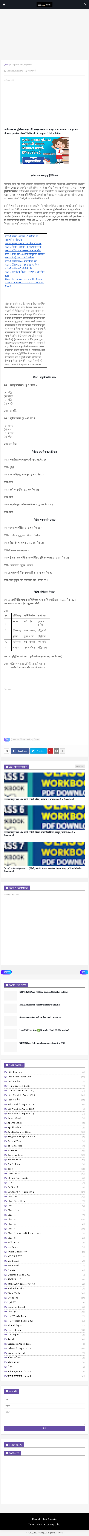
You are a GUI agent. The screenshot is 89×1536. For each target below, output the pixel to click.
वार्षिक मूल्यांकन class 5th (46, 1371)
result (46, 1339)
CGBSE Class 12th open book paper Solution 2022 (42, 1043)
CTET (46, 1183)
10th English (46, 1072)
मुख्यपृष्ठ (7, 65)
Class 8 (46, 1238)
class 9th (46, 1311)
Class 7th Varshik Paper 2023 (46, 1233)
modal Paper (46, 1325)
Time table (46, 1293)
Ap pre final (46, 1123)
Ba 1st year (46, 1150)
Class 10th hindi (46, 1201)
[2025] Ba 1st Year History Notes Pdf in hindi (39, 1005)
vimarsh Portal (46, 1353)
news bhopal (46, 1330)
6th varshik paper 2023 (46, 1109)
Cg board (46, 1187)
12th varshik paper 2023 (46, 1095)
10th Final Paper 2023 (46, 1077)
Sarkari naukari (46, 1288)
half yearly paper (46, 1316)
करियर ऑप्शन (46, 1357)
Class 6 (46, 1224)
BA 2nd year (46, 1141)
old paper (46, 1334)
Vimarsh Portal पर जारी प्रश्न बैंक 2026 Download (40, 1018)
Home (31, 1524)
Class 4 (46, 1215)
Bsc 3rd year (46, 1164)
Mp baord (46, 1261)
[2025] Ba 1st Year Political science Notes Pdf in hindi (43, 992)
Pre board (46, 1265)
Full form (46, 1242)
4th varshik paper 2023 (46, 1104)
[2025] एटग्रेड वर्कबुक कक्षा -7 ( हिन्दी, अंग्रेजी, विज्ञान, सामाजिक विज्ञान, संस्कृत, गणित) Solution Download (43, 870)
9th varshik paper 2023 (46, 1114)
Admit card (46, 1118)
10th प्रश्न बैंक (46, 1081)
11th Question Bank (46, 1086)
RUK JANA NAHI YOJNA (46, 1284)
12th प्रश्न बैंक (46, 1100)
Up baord (46, 1298)
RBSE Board (46, 1279)
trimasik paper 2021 (46, 1344)
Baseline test (46, 1155)
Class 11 (46, 1206)
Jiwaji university (46, 1252)
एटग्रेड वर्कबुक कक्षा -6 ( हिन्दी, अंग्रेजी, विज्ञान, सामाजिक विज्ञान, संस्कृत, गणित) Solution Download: (39, 833)
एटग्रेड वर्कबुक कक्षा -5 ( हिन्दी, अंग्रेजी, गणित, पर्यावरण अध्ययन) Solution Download (39, 799)
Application (46, 1127)
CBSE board (46, 1173)
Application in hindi (46, 1132)
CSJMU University (46, 1178)
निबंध (46, 1367)
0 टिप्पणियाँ (32, 71)
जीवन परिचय (46, 1362)
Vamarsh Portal (46, 1307)
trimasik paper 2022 (46, 1348)
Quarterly (46, 1270)
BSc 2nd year (46, 1146)
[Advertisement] (44, 35)
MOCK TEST (46, 1256)
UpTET (46, 1302)
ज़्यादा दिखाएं (80, 766)
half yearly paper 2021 (46, 1321)
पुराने (83, 972)
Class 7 (36, 739)
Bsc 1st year (46, 1160)
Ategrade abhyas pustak (21, 65)
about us (41, 1524)
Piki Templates (50, 1519)
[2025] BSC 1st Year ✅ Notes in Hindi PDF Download (44, 1030)
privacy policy (54, 1524)
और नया (7, 972)
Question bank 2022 (46, 1275)
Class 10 (46, 1196)
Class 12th (46, 1210)
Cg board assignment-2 (46, 1192)
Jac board (46, 1247)
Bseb (46, 1169)
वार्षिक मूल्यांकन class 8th (46, 1376)
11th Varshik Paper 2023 (46, 1090)
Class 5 (46, 1219)
